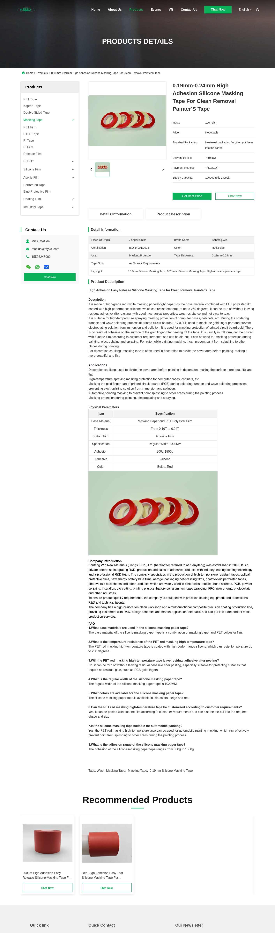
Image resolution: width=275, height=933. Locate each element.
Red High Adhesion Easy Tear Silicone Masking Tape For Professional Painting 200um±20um (106, 875)
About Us (115, 9)
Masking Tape (137, 770)
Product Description (173, 214)
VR (171, 9)
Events (156, 9)
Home (95, 9)
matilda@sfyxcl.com (45, 249)
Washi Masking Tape (111, 770)
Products (136, 9)
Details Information (115, 214)
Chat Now (218, 9)
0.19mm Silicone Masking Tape (171, 770)
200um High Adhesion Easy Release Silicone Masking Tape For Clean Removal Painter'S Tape (47, 875)
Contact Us (189, 9)
